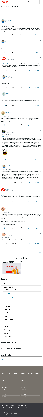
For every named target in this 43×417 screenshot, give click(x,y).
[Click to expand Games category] (2, 284)
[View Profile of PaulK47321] (8, 112)
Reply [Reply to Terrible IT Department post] (36, 34)
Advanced (40, 252)
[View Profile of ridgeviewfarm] (8, 20)
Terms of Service (13, 405)
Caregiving (7, 309)
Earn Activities (10, 298)
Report (29, 35)
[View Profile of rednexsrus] (8, 130)
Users (2, 252)
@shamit (16, 63)
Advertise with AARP (25, 378)
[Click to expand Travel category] (2, 333)
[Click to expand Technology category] (2, 329)
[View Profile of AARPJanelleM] (9, 58)
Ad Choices (4, 409)
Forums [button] (15, 6)
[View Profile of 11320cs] (8, 76)
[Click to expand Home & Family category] (2, 319)
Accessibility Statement (22, 405)
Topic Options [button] (6, 16)
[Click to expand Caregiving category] (2, 309)
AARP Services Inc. (25, 385)
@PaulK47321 (5, 136)
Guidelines (8, 6)
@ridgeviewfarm (5, 63)
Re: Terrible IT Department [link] (32, 11)
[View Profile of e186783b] (7, 208)
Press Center (4, 398)
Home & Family (8, 319)
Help (12, 6)
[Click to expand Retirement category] (2, 326)
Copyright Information (19, 407)
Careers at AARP (24, 382)
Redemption (22, 11)
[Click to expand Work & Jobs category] (2, 336)
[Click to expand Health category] (2, 316)
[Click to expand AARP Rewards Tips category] (4, 290)
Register (3, 359)
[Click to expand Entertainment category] (2, 312)
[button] (41, 2)
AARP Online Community (6, 11)
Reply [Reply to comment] (36, 52)
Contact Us (23, 380)
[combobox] (21, 250)
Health (6, 316)
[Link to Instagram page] (11, 413)
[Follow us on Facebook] (3, 413)
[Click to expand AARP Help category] (2, 306)
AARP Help (7, 306)
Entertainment (8, 313)
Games (6, 284)
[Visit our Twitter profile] (7, 413)
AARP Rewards (16, 11)
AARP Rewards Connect (12, 294)
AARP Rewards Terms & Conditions (7, 407)
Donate (3, 380)
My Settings (3, 6)
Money (6, 323)
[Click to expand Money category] (2, 323)
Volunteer (3, 382)
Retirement (7, 326)
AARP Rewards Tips (11, 290)
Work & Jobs (7, 336)
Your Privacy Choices (11, 409)
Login (35, 1)
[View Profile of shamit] (8, 93)
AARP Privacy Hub (5, 405)
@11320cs (11, 63)
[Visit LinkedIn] (16, 413)
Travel (6, 333)
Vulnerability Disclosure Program (31, 407)
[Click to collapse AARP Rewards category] (2, 287)
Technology (7, 330)
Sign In (2, 361)
